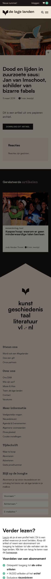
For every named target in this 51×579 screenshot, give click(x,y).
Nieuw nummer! (10, 3)
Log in (6, 537)
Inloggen (35, 3)
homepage (11, 552)
